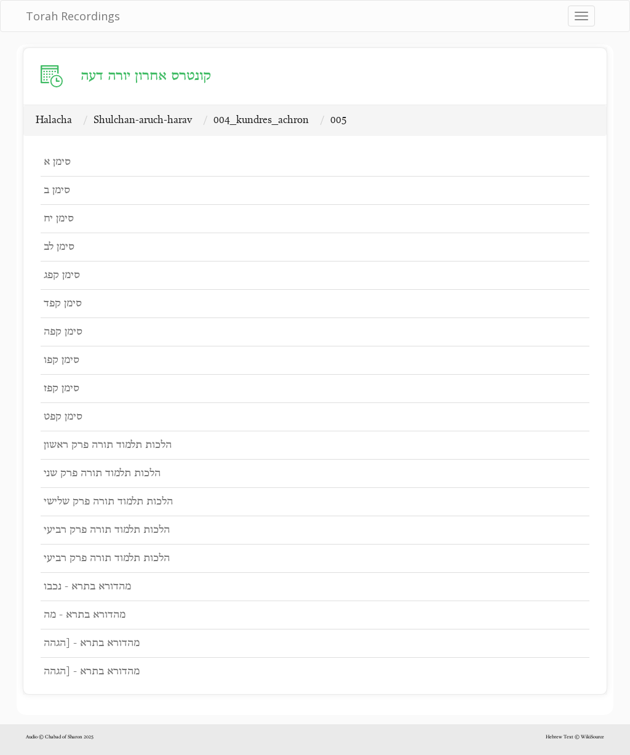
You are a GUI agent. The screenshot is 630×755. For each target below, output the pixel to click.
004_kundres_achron (261, 120)
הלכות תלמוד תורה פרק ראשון (108, 445)
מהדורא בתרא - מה (85, 615)
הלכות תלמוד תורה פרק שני (102, 473)
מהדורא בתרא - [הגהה (92, 643)
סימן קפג (62, 275)
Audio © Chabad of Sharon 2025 (60, 737)
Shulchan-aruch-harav (143, 120)
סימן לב (59, 247)
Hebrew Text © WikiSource (575, 737)
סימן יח (59, 219)
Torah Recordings (73, 16)
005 (338, 120)
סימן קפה (63, 332)
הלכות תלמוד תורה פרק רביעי (107, 530)
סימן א (57, 162)
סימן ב (57, 190)
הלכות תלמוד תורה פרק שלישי (108, 502)
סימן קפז (61, 388)
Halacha (54, 120)
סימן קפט (63, 417)
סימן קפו (61, 360)
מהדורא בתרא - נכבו (87, 587)
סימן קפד (63, 304)
